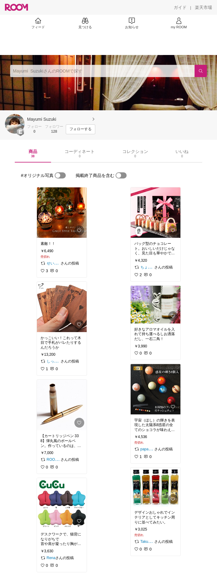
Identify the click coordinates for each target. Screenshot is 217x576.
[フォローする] (80, 129)
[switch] (60, 175)
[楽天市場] (203, 7)
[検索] (201, 71)
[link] (62, 212)
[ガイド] (180, 7)
